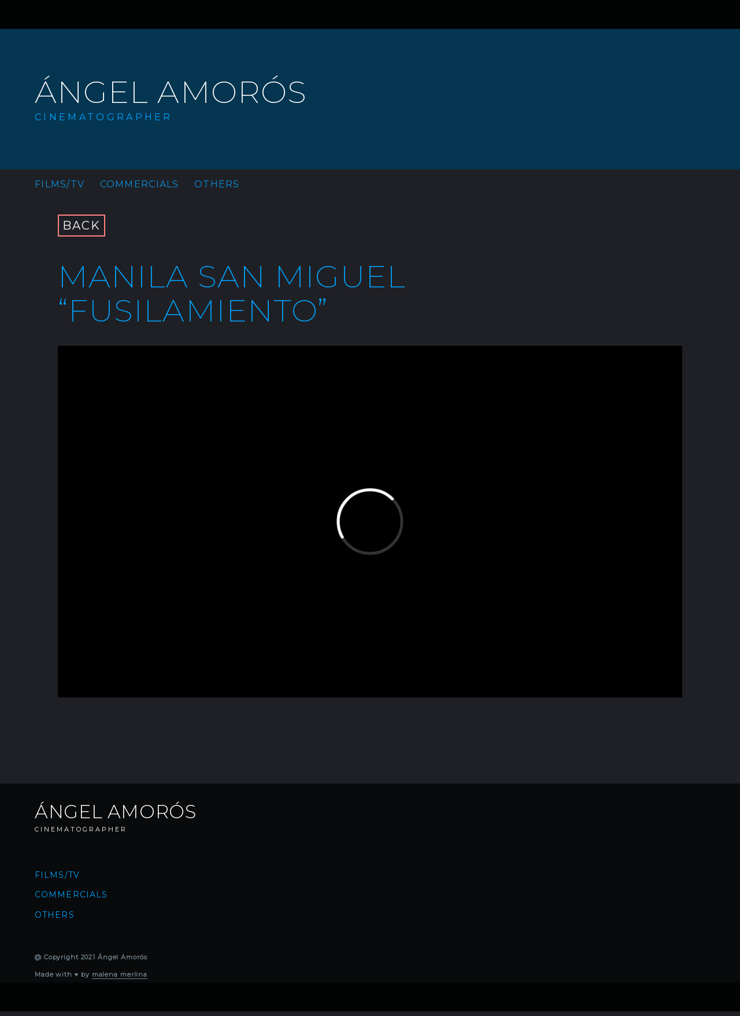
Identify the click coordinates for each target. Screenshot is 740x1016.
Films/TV (59, 184)
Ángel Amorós (171, 92)
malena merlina (119, 974)
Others (217, 184)
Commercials (139, 184)
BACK (81, 225)
